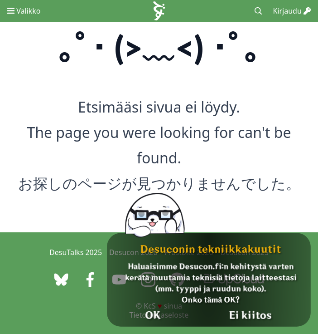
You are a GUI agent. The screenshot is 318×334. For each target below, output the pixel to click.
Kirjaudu (292, 11)
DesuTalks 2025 (75, 252)
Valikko (23, 11)
